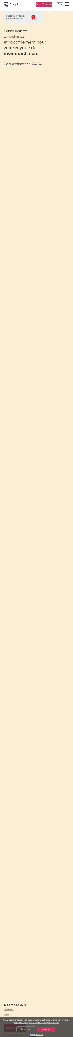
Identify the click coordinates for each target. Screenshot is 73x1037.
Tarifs (6, 1014)
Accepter (46, 1029)
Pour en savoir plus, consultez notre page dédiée (36, 1022)
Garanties (9, 1009)
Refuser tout (26, 1029)
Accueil (16, 5)
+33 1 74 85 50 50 (28, 2)
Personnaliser (36, 1035)
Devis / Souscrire (44, 4)
